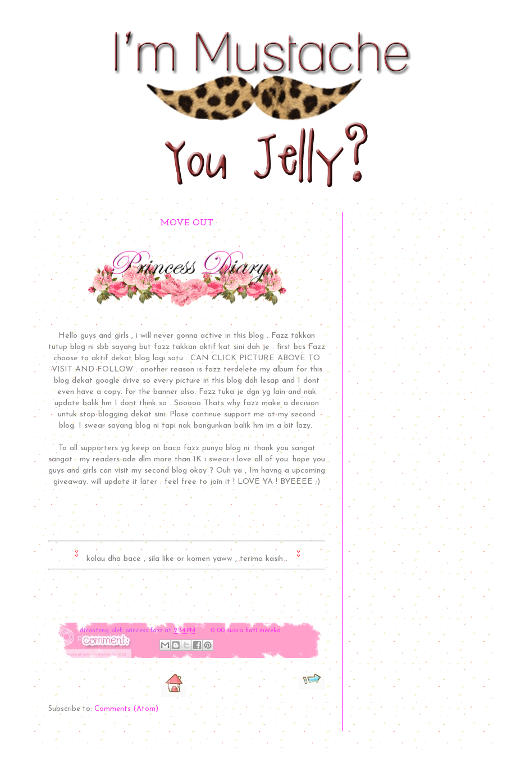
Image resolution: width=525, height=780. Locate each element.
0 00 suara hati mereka (246, 630)
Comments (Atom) (126, 709)
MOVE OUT (186, 223)
